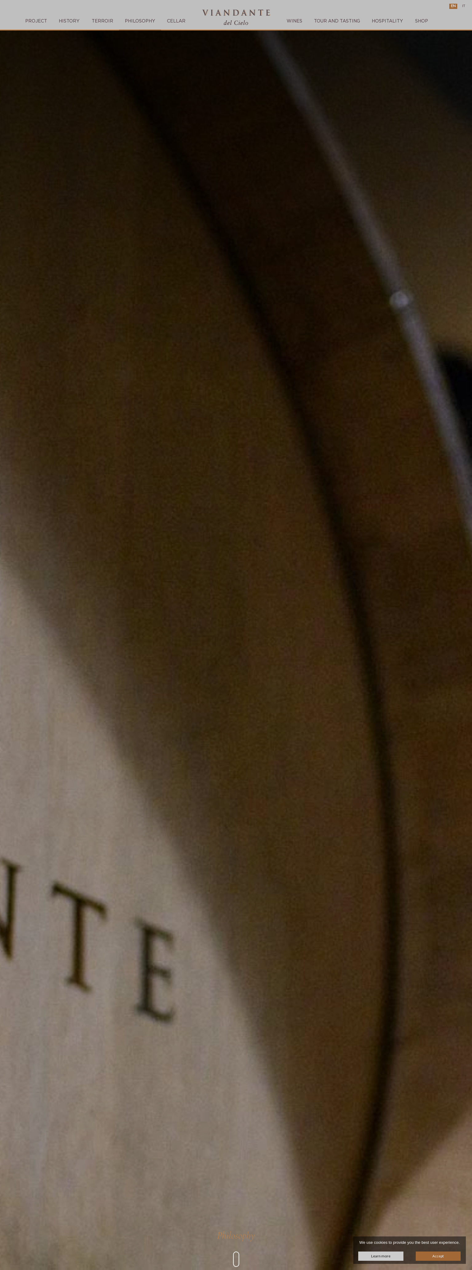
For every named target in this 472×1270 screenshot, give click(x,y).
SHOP (421, 21)
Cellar (176, 21)
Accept (438, 1256)
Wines (294, 21)
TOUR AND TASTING (337, 21)
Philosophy (140, 21)
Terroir (102, 21)
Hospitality (387, 21)
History (69, 21)
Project (36, 21)
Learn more (381, 1256)
